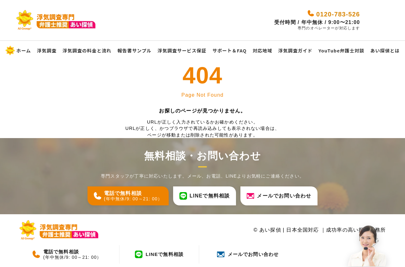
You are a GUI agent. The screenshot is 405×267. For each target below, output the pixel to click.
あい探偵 (270, 230)
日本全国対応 (303, 230)
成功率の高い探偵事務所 (356, 230)
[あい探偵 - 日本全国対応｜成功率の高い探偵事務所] (60, 20)
